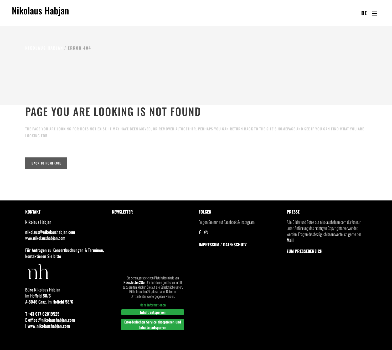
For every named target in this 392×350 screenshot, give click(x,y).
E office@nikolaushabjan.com (50, 320)
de (364, 13)
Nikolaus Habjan (40, 13)
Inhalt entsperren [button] (153, 312)
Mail (290, 240)
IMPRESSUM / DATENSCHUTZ (223, 244)
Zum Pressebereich (305, 251)
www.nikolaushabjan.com (45, 238)
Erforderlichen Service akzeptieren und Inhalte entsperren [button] (152, 324)
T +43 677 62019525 (42, 314)
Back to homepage (46, 163)
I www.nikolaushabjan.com (47, 326)
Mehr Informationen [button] (153, 305)
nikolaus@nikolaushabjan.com (50, 232)
